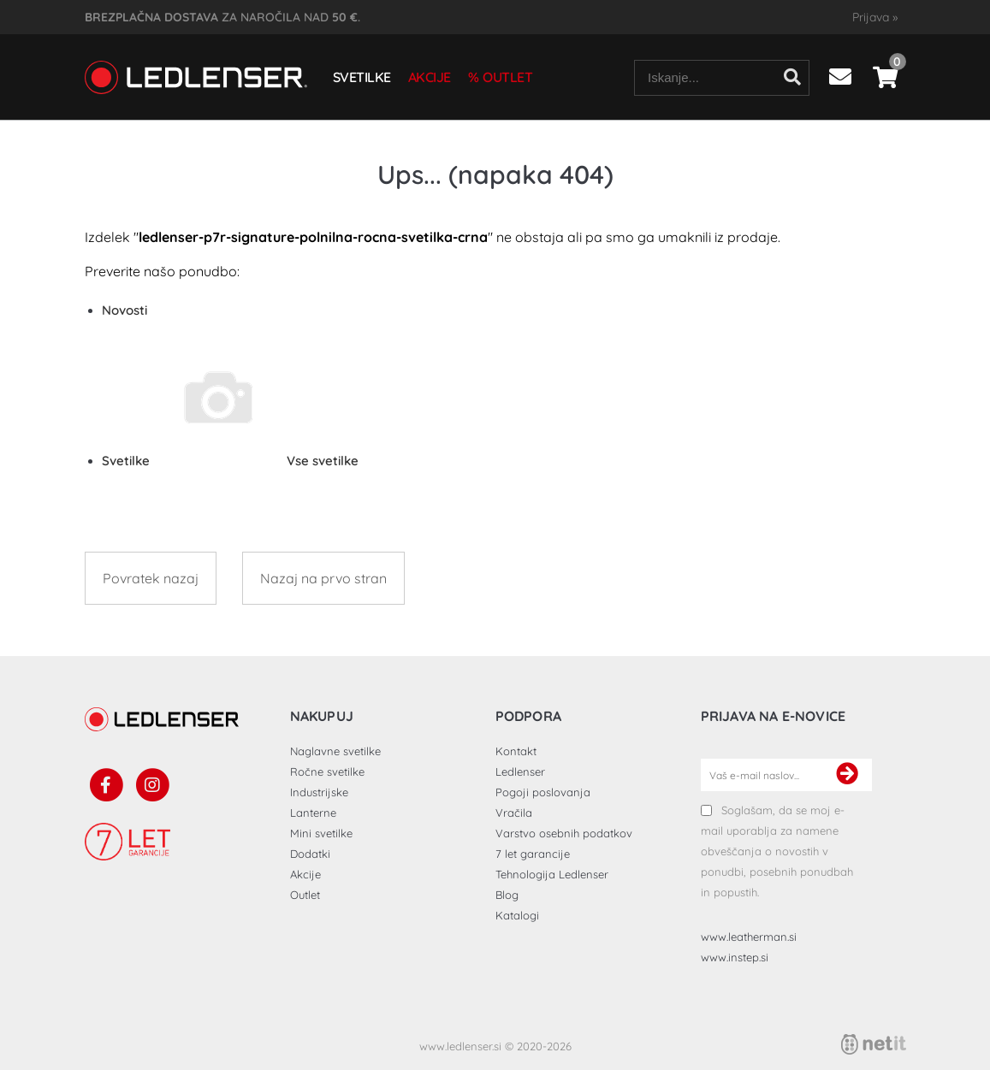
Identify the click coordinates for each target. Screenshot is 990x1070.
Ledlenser (520, 771)
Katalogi (517, 915)
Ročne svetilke (327, 771)
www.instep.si (734, 957)
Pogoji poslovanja (542, 792)
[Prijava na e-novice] (847, 775)
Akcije (429, 77)
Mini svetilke (321, 833)
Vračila (513, 812)
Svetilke (362, 77)
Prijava (875, 17)
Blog (507, 895)
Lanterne (313, 812)
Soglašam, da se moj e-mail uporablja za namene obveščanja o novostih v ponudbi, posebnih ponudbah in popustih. (777, 851)
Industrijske (319, 792)
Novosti (124, 310)
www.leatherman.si (749, 936)
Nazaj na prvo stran (323, 578)
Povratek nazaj (151, 578)
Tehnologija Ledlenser (551, 874)
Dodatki (310, 853)
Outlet (507, 77)
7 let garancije (532, 853)
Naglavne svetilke (335, 751)
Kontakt (515, 751)
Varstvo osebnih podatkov (563, 833)
